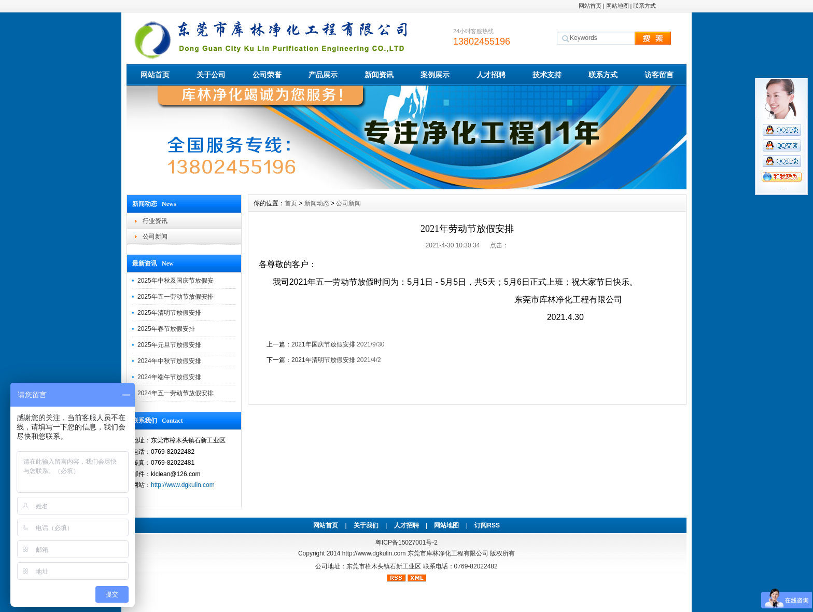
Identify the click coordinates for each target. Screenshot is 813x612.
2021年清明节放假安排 (323, 360)
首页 (291, 203)
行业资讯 (155, 221)
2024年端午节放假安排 (169, 377)
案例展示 (435, 75)
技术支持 (547, 75)
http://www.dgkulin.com (183, 485)
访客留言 (659, 75)
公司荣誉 (267, 75)
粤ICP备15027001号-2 (406, 542)
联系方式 (644, 6)
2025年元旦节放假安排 (169, 345)
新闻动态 (316, 203)
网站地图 (617, 6)
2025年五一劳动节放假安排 (175, 296)
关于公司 (211, 75)
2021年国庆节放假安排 (323, 344)
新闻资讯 (379, 75)
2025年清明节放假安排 (169, 312)
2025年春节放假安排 (166, 328)
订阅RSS (487, 525)
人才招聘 (491, 75)
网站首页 (590, 6)
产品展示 (323, 75)
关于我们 (366, 525)
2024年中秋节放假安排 (169, 361)
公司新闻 (155, 236)
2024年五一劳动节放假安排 (175, 393)
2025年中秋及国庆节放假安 (175, 280)
